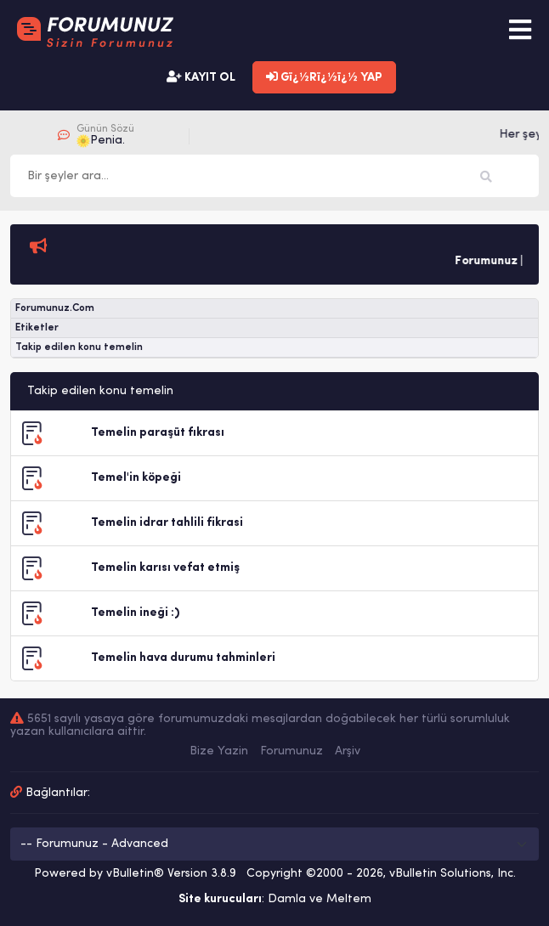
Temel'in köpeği (136, 477)
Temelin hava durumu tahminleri (183, 658)
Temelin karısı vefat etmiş (165, 568)
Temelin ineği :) (135, 613)
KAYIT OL (201, 77)
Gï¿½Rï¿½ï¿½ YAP (324, 77)
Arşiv (347, 751)
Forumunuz (291, 751)
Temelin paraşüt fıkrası (157, 432)
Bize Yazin (219, 751)
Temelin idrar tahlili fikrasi (167, 523)
